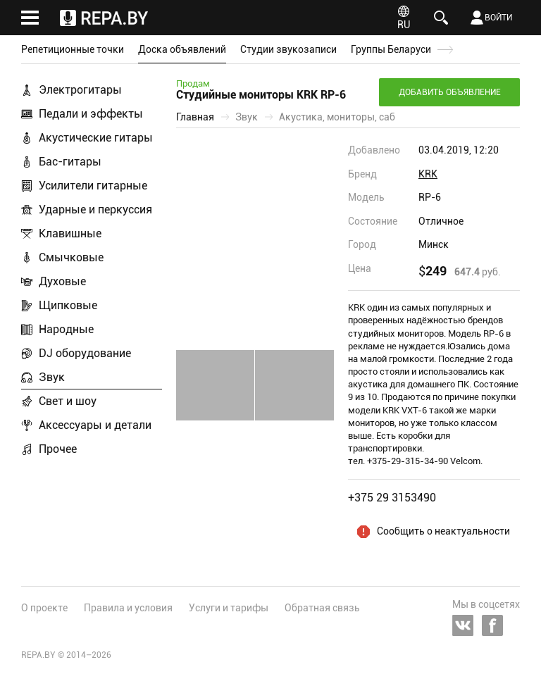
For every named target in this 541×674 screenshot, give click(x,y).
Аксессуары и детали (95, 425)
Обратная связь (322, 607)
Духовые (62, 281)
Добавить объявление (450, 92)
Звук (52, 377)
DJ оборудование (85, 353)
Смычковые (71, 257)
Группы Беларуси (391, 49)
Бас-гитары (70, 161)
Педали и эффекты (91, 113)
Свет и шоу (68, 401)
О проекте (44, 607)
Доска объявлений (182, 49)
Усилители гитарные (93, 185)
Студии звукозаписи (288, 49)
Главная (195, 117)
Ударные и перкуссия (95, 209)
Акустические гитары (96, 137)
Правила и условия (128, 607)
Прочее (58, 449)
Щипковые (68, 305)
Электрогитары (80, 89)
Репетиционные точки (72, 49)
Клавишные (70, 233)
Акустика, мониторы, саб (337, 117)
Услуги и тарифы (228, 607)
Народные (66, 329)
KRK (427, 174)
